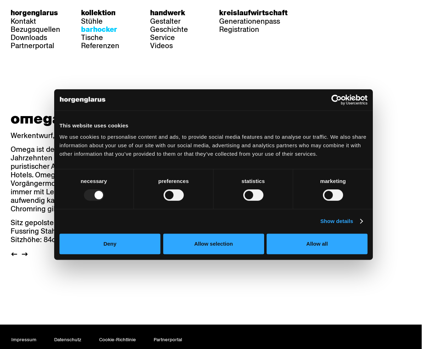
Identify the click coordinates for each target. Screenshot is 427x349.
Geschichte (169, 29)
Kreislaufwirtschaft (253, 12)
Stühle (92, 21)
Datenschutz (67, 339)
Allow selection (213, 244)
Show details (336, 221)
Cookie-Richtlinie (117, 339)
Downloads (29, 37)
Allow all (317, 244)
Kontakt (23, 21)
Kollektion (98, 12)
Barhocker (99, 29)
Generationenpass (249, 21)
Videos (161, 45)
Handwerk (167, 12)
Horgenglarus (34, 12)
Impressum (23, 339)
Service (162, 37)
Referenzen (100, 45)
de (315, 12)
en (342, 13)
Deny (109, 244)
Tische (92, 37)
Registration (239, 29)
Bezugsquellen (35, 29)
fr (328, 13)
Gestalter (165, 21)
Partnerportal (32, 45)
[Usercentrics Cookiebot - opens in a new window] (337, 100)
